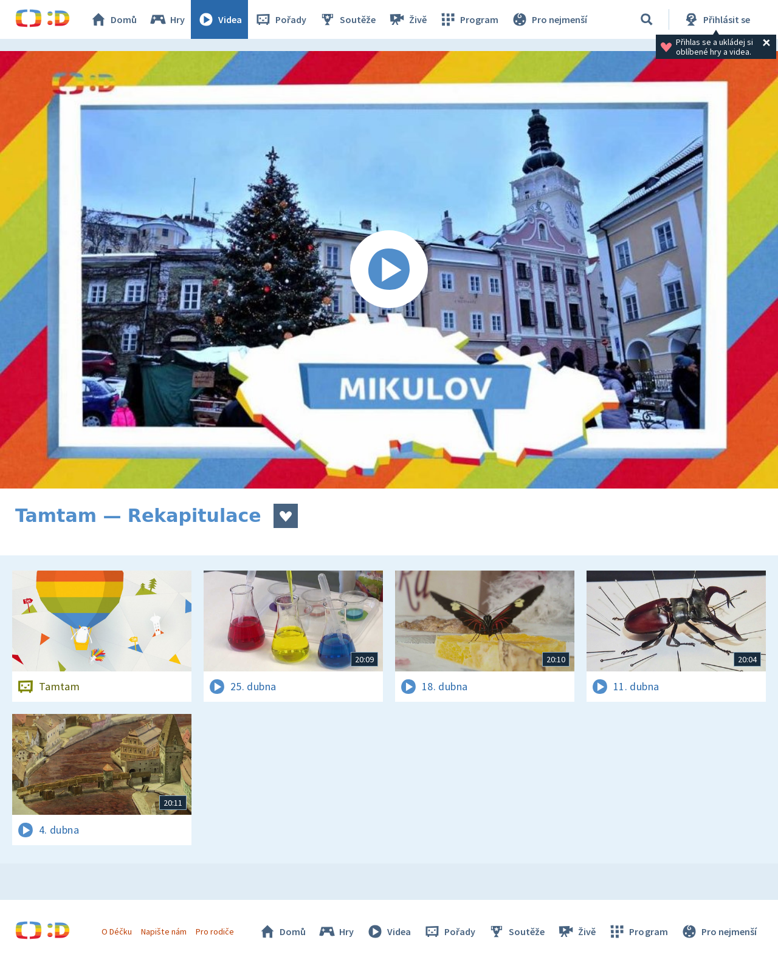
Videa (219, 19)
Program (468, 19)
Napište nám (163, 931)
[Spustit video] (389, 270)
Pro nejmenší (549, 19)
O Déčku (117, 931)
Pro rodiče (215, 931)
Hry (167, 19)
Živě (407, 19)
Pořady (280, 19)
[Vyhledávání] (647, 19)
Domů (113, 19)
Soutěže (347, 19)
